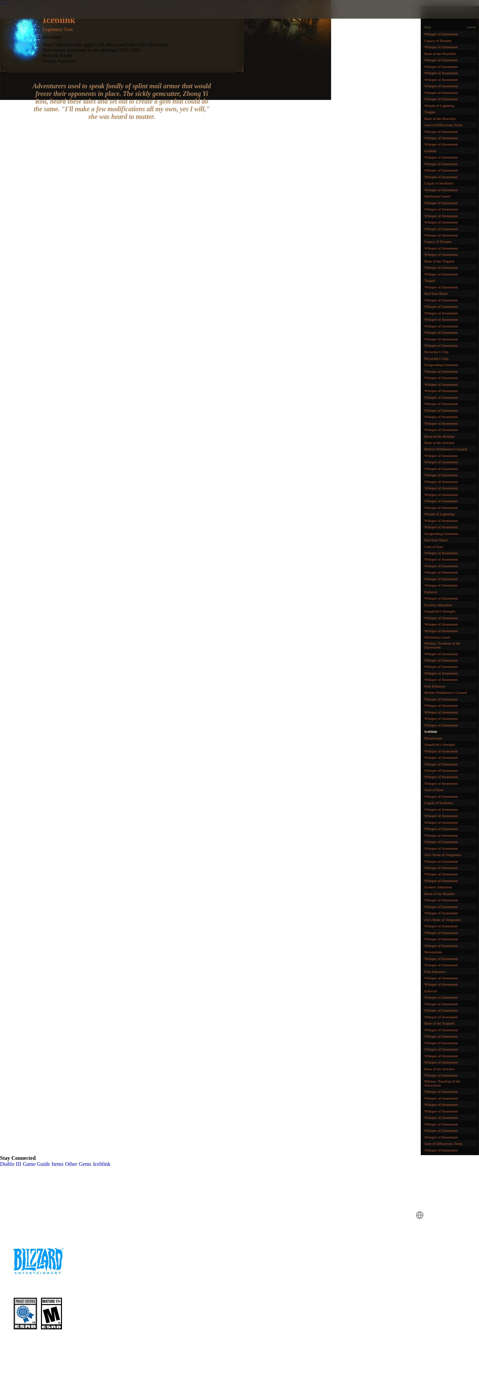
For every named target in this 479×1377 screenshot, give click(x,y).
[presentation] (30, 17)
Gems (6, 3)
